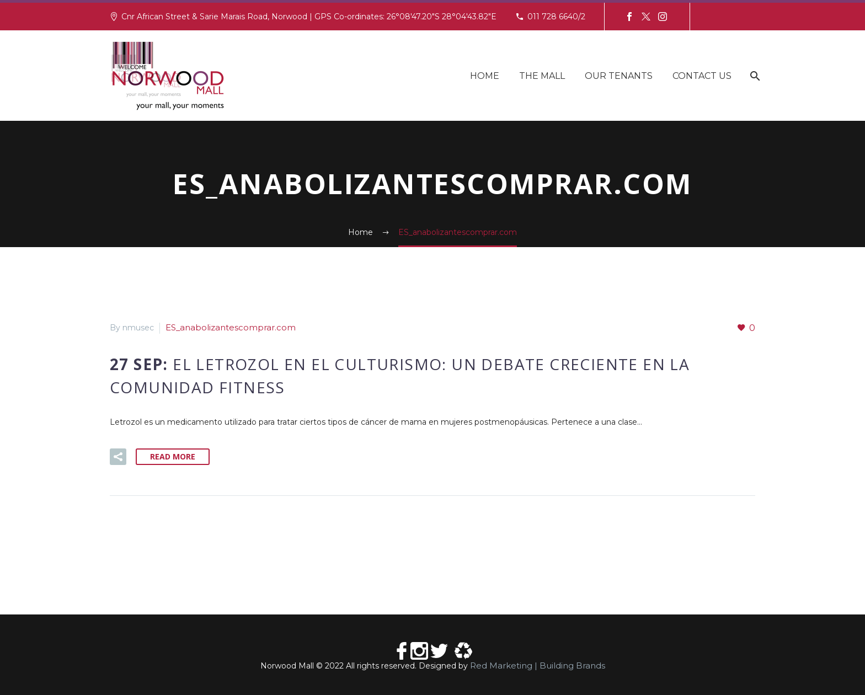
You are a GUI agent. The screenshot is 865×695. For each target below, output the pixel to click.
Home (484, 76)
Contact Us (701, 76)
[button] (118, 456)
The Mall (542, 76)
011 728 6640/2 (556, 17)
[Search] (754, 76)
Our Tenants (619, 76)
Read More (172, 456)
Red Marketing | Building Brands (537, 665)
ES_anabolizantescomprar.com (224, 328)
